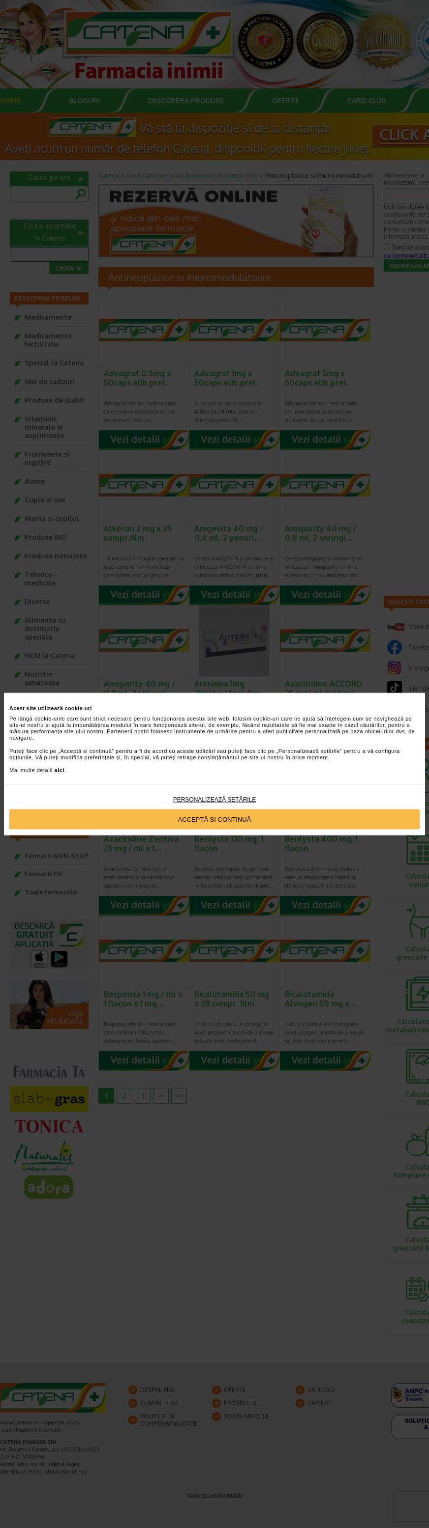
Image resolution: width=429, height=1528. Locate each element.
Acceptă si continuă (214, 819)
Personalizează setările (214, 799)
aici (59, 770)
